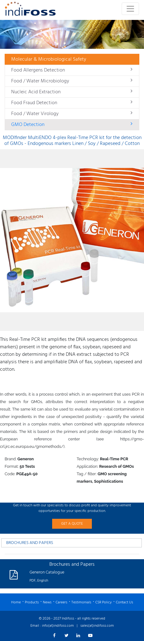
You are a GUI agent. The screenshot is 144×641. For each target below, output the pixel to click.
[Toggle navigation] (130, 8)
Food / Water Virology (72, 114)
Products (32, 602)
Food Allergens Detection (72, 70)
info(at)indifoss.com (58, 626)
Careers (61, 602)
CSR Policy (103, 602)
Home (16, 602)
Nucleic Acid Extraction (72, 92)
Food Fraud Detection (72, 103)
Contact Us (124, 602)
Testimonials (81, 602)
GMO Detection (72, 125)
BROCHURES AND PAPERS (29, 542)
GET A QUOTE (72, 524)
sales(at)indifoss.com (97, 626)
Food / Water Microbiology (72, 81)
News (47, 602)
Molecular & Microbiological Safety (48, 59)
